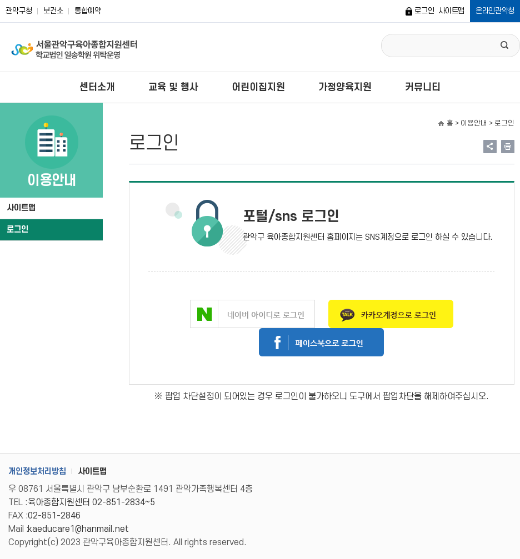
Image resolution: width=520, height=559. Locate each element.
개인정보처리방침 (37, 471)
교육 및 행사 (173, 87)
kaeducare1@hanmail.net (78, 529)
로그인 (424, 11)
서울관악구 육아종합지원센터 (74, 47)
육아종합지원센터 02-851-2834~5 (91, 502)
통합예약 (87, 11)
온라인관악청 (495, 11)
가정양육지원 (345, 87)
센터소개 (97, 87)
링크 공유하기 (490, 146)
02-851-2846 (54, 516)
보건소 (53, 11)
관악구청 (19, 11)
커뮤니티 (423, 87)
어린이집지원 (258, 87)
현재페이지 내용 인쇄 (507, 146)
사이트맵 (451, 11)
